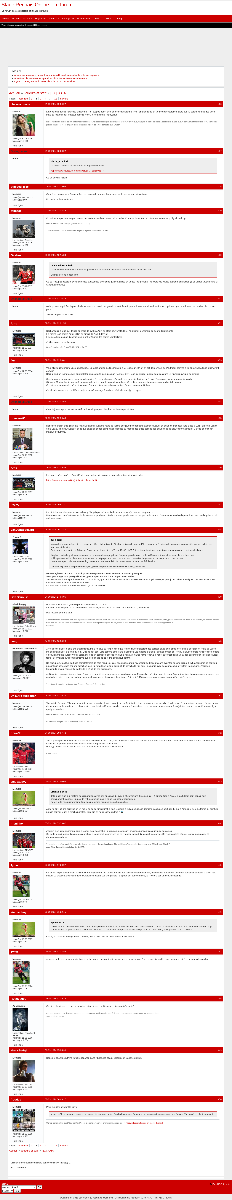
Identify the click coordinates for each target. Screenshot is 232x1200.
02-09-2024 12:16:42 (55, 298)
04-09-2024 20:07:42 (55, 733)
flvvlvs (15, 504)
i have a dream (20, 104)
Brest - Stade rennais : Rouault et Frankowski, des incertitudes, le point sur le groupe (56, 75)
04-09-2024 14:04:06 (55, 596)
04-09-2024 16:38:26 (55, 641)
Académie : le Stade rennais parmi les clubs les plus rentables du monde (50, 78)
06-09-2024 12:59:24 (55, 998)
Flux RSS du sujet (221, 1184)
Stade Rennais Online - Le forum (37, 4)
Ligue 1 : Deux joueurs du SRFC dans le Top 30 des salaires (44, 81)
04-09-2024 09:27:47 (55, 529)
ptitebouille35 (20, 186)
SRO (108, 18)
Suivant (64, 98)
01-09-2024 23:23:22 (55, 151)
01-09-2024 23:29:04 (55, 186)
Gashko (16, 255)
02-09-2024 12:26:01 (55, 360)
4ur (13, 360)
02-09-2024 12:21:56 (55, 323)
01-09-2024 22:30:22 (55, 104)
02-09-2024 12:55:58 (55, 467)
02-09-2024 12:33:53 (55, 401)
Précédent (23, 98)
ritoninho (17, 823)
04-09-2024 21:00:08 (55, 781)
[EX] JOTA (58, 93)
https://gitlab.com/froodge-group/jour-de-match (144, 1123)
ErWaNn (16, 733)
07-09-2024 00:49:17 (55, 1099)
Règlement (40, 18)
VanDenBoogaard (22, 529)
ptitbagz (16, 210)
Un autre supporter (23, 695)
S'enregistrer (68, 18)
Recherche (53, 18)
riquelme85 (18, 418)
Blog (119, 18)
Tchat (97, 18)
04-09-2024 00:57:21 (55, 504)
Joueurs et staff (35, 93)
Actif (33, 25)
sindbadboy (18, 781)
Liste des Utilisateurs (22, 18)
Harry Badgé (19, 1050)
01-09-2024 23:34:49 (55, 210)
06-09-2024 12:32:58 (55, 951)
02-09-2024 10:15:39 (55, 255)
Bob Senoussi (20, 597)
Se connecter (83, 18)
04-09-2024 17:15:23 (55, 695)
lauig (14, 641)
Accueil (5, 18)
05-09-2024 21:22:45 (55, 912)
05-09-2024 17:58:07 (55, 865)
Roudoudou (18, 998)
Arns (14, 323)
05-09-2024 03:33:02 (55, 823)
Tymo (14, 865)
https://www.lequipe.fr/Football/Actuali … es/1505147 (77, 170)
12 (55, 98)
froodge (16, 1099)
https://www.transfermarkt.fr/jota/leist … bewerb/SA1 (72, 480)
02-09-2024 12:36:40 (55, 418)
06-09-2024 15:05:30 (55, 1050)
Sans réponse (41, 25)
